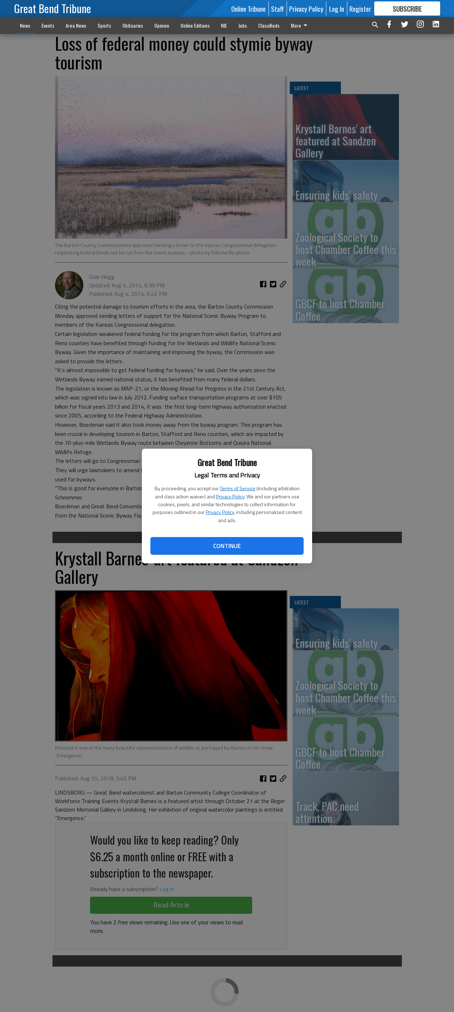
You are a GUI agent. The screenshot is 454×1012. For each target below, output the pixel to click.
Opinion (161, 25)
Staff (277, 8)
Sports (104, 25)
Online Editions (195, 25)
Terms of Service (237, 488)
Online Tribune (248, 8)
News (25, 25)
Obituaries (132, 25)
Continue (226, 546)
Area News (76, 25)
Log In (336, 8)
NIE (224, 25)
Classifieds (268, 25)
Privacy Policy (230, 496)
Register (360, 8)
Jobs (242, 25)
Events (47, 25)
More (300, 25)
